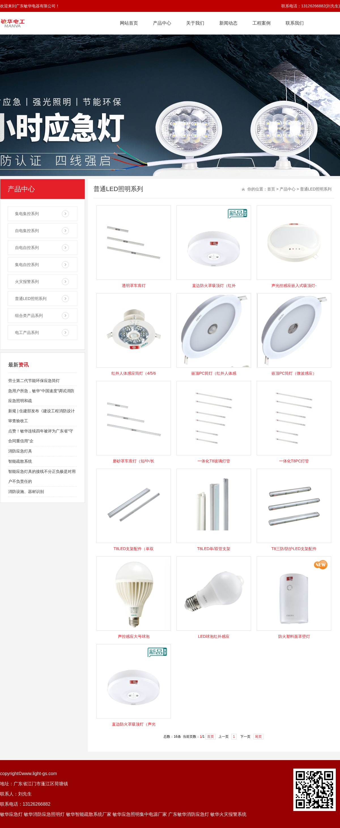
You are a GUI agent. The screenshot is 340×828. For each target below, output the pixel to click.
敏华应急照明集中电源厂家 (139, 814)
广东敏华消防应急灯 (188, 814)
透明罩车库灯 (134, 285)
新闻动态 (228, 23)
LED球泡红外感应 (214, 636)
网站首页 (129, 23)
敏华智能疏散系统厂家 (88, 814)
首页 (271, 189)
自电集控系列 (27, 230)
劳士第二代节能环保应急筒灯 (34, 380)
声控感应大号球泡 (134, 636)
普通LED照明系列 (30, 298)
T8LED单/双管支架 (213, 548)
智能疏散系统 (20, 461)
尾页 (258, 737)
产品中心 (162, 23)
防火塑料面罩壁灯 (294, 636)
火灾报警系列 (27, 281)
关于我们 (195, 23)
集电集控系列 (27, 213)
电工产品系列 (27, 332)
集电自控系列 (27, 264)
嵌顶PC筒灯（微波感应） (293, 373)
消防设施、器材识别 (26, 491)
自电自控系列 (27, 247)
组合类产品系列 (29, 315)
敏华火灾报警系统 (228, 814)
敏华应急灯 (11, 814)
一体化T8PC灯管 (294, 461)
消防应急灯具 (20, 451)
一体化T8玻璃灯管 (213, 461)
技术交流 (129, 45)
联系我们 (295, 23)
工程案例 (261, 23)
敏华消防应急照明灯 (44, 814)
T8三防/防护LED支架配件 (293, 548)
